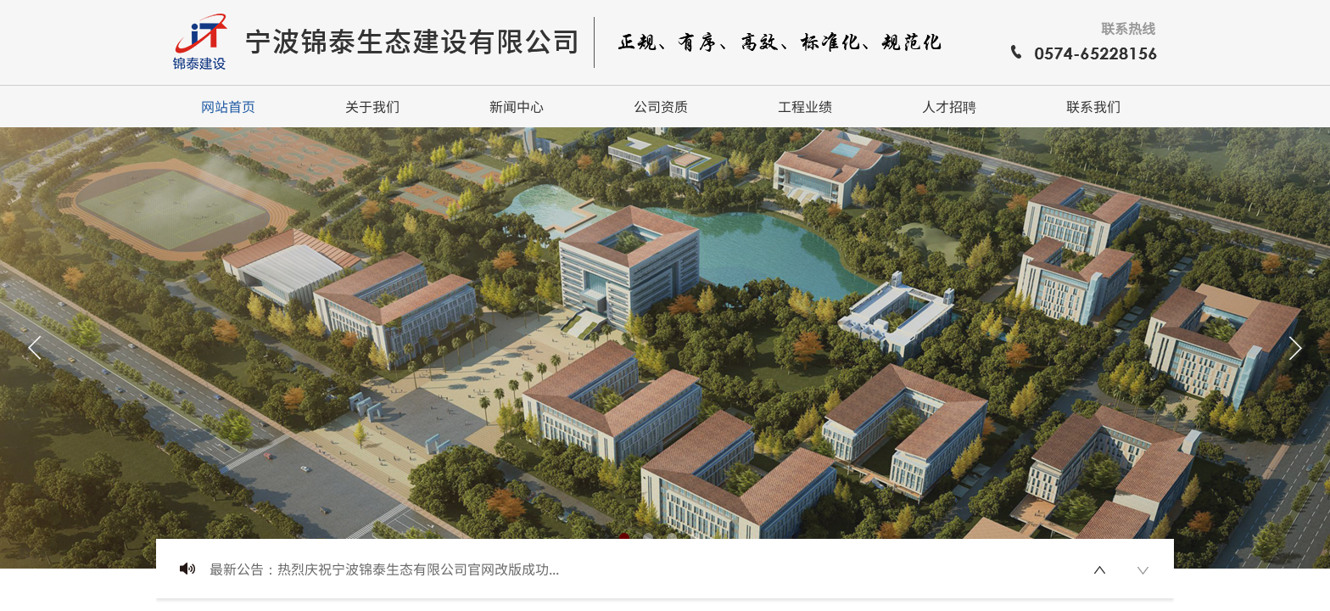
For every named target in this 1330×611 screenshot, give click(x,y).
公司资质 (661, 106)
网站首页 (228, 106)
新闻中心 (516, 106)
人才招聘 (949, 106)
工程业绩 (805, 106)
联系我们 (1093, 106)
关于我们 (372, 106)
